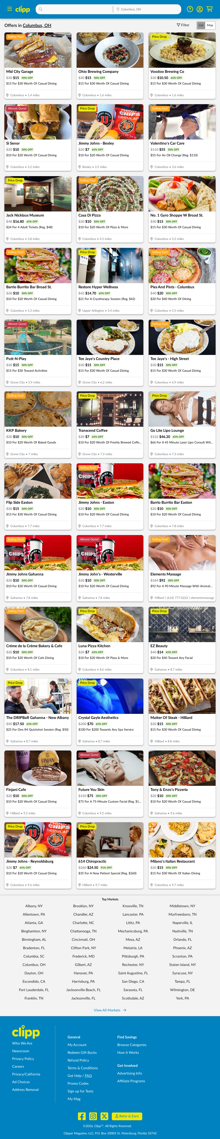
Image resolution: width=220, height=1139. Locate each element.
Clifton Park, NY (83, 948)
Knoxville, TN (133, 906)
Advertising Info (129, 1073)
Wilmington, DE (182, 990)
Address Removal (25, 1090)
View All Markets (110, 1010)
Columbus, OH (34, 965)
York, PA (182, 998)
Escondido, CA (34, 981)
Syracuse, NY (182, 973)
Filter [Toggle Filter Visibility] (183, 25)
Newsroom (20, 1051)
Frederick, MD (83, 956)
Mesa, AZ (133, 939)
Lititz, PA (133, 923)
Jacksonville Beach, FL (83, 990)
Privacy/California (26, 1074)
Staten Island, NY (182, 965)
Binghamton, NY (34, 931)
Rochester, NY (133, 965)
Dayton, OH (34, 973)
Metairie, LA (132, 948)
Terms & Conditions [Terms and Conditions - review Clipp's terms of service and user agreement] (83, 1068)
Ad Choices (21, 1082)
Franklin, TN (34, 998)
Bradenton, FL (34, 948)
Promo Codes (78, 1083)
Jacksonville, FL (83, 998)
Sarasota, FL (132, 990)
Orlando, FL (182, 939)
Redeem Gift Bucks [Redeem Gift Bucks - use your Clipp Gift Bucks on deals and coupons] (82, 1052)
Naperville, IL (183, 923)
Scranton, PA (182, 956)
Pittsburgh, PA (133, 956)
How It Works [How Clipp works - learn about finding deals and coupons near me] (128, 1052)
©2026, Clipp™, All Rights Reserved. (107, 1126)
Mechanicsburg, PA (133, 931)
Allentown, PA (34, 914)
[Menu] (9, 9)
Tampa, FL (182, 981)
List (201, 25)
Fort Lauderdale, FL (34, 990)
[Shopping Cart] (209, 9)
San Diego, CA (133, 981)
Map (210, 25)
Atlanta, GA (34, 923)
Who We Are (22, 1043)
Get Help (75, 1076)
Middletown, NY (182, 906)
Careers (18, 1066)
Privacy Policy (23, 1059)
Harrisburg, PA (83, 981)
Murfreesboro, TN (183, 914)
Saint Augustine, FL (133, 973)
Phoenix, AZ (182, 948)
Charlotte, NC (83, 923)
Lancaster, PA (133, 914)
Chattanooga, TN (83, 931)
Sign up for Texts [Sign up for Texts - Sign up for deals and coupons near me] (80, 1091)
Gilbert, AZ (83, 965)
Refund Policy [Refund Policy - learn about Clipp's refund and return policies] (78, 1060)
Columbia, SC (33, 956)
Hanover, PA (83, 973)
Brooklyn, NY (83, 906)
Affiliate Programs (131, 1081)
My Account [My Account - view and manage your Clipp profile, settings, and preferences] (77, 1045)
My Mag (74, 1099)
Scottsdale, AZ (133, 998)
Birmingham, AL (34, 939)
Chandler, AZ (83, 914)
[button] (74, 9)
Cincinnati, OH (83, 939)
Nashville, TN (182, 931)
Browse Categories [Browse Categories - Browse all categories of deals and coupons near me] (131, 1045)
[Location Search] (147, 9)
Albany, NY (34, 906)
